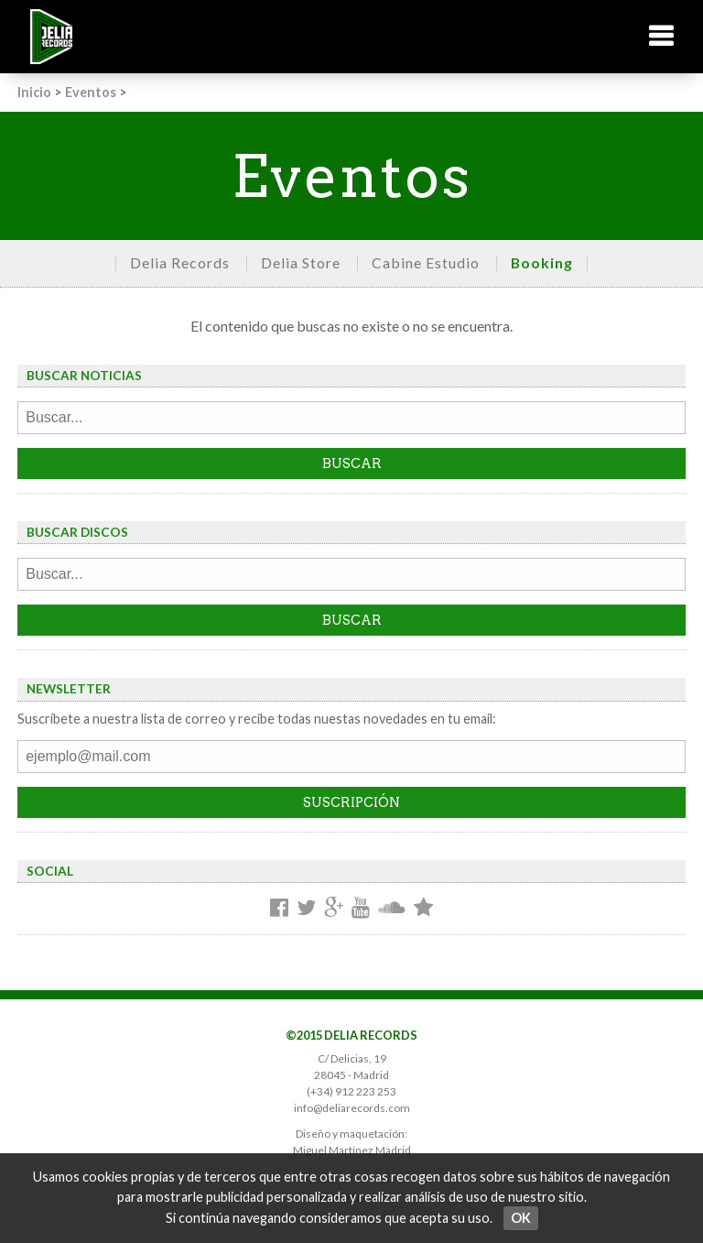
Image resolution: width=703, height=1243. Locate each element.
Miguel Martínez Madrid (352, 1150)
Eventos (90, 92)
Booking (542, 262)
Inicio (34, 92)
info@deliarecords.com (352, 1108)
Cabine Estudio (426, 262)
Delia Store (301, 262)
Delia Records (180, 262)
